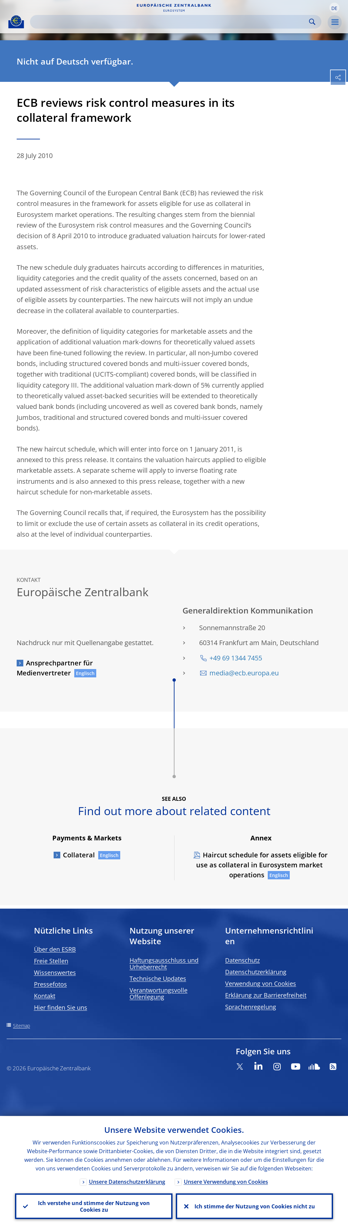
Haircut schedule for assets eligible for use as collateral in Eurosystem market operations (262, 864)
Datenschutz (242, 960)
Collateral (79, 854)
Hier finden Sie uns (60, 1007)
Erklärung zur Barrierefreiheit (265, 995)
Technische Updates (158, 978)
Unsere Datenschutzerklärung (127, 1181)
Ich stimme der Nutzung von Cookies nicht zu (254, 1206)
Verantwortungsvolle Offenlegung (158, 993)
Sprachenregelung (250, 1007)
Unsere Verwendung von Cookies (226, 1181)
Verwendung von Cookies (260, 983)
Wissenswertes (55, 972)
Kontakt (44, 996)
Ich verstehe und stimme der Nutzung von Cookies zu (94, 1206)
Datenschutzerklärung (255, 972)
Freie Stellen (51, 961)
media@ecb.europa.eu (244, 672)
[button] (334, 8)
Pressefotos (50, 984)
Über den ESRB (55, 949)
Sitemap (21, 1025)
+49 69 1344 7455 (235, 657)
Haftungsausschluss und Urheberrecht (164, 963)
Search (312, 22)
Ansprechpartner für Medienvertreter (55, 667)
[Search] (170, 22)
